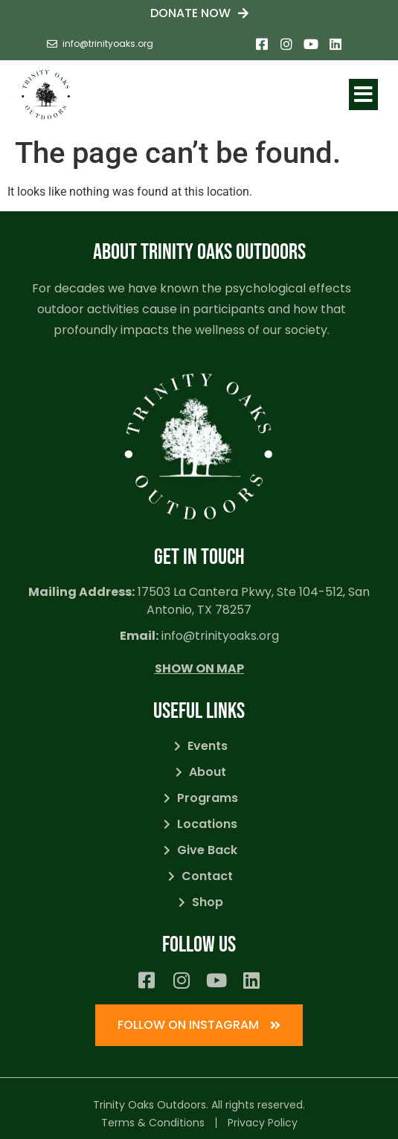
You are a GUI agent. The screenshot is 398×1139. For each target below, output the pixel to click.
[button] (363, 94)
